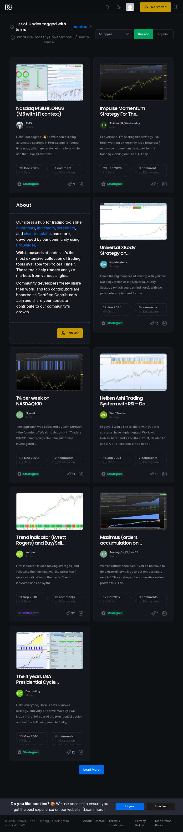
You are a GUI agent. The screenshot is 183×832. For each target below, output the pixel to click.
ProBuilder (25, 245)
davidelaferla (118, 262)
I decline (161, 806)
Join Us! (69, 333)
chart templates (38, 233)
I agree (129, 806)
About (87, 821)
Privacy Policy (140, 823)
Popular (163, 34)
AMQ (28, 123)
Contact (100, 821)
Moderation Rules (163, 823)
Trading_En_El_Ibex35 (123, 552)
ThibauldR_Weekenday (124, 123)
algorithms (25, 228)
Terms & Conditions (116, 823)
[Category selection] (114, 34)
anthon (30, 552)
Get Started (155, 7)
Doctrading (32, 691)
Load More (91, 769)
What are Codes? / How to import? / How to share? (49, 39)
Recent (143, 34)
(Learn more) (93, 809)
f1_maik (30, 413)
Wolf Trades (117, 413)
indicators (46, 228)
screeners (66, 228)
